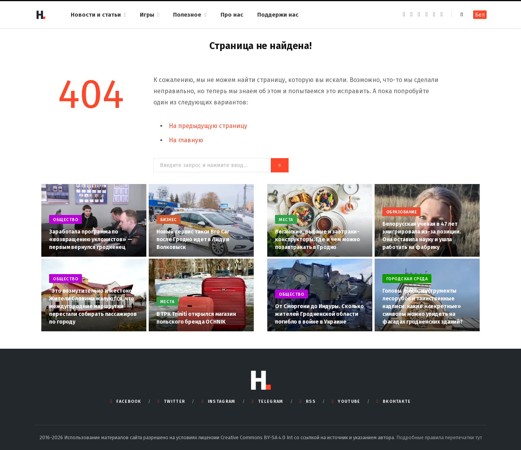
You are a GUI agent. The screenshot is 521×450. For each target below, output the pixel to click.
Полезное (187, 14)
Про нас (232, 14)
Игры (147, 14)
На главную (186, 140)
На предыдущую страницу (208, 126)
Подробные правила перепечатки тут (439, 437)
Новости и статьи (96, 14)
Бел (480, 15)
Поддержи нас (278, 14)
